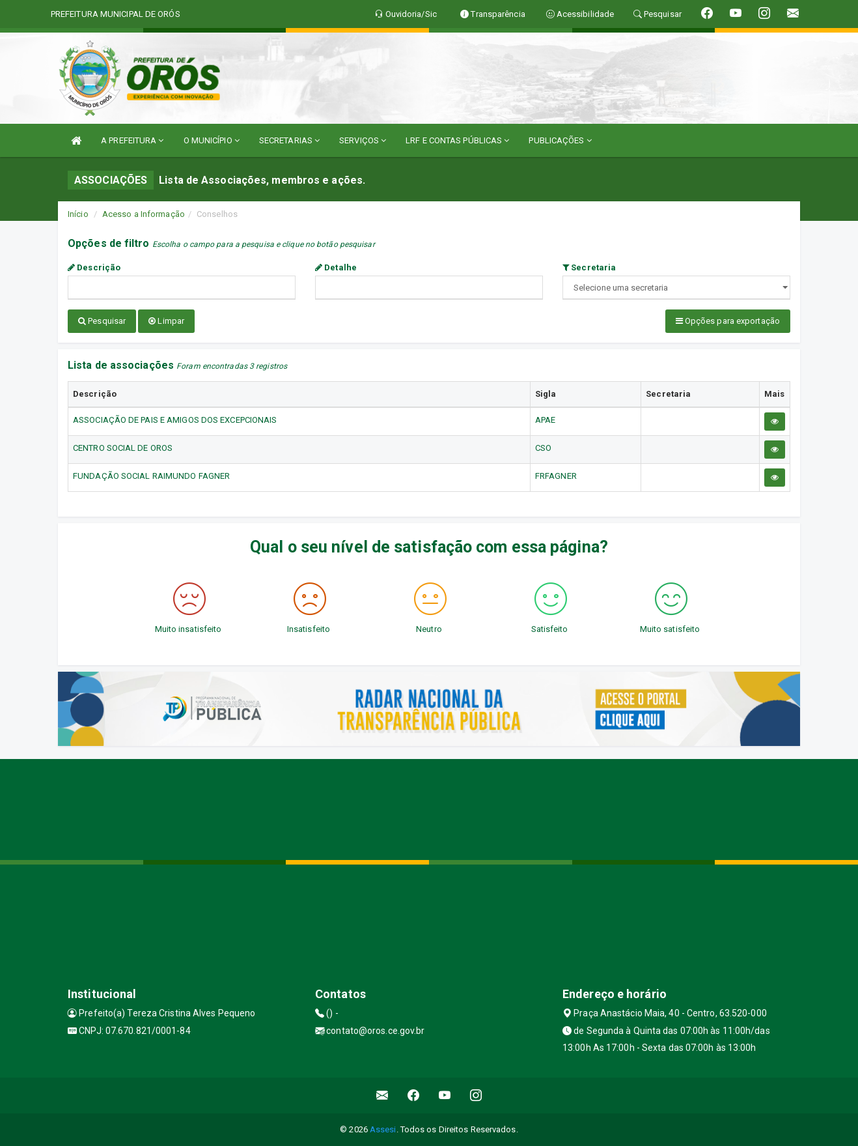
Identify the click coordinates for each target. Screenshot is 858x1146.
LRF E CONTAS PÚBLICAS (457, 140)
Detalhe (336, 267)
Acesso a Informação (143, 214)
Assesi (383, 1129)
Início (78, 214)
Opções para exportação (728, 321)
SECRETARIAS (289, 140)
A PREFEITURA (132, 140)
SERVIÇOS (362, 140)
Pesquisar (102, 321)
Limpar (166, 321)
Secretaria (589, 267)
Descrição (94, 267)
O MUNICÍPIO (212, 140)
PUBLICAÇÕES (560, 140)
